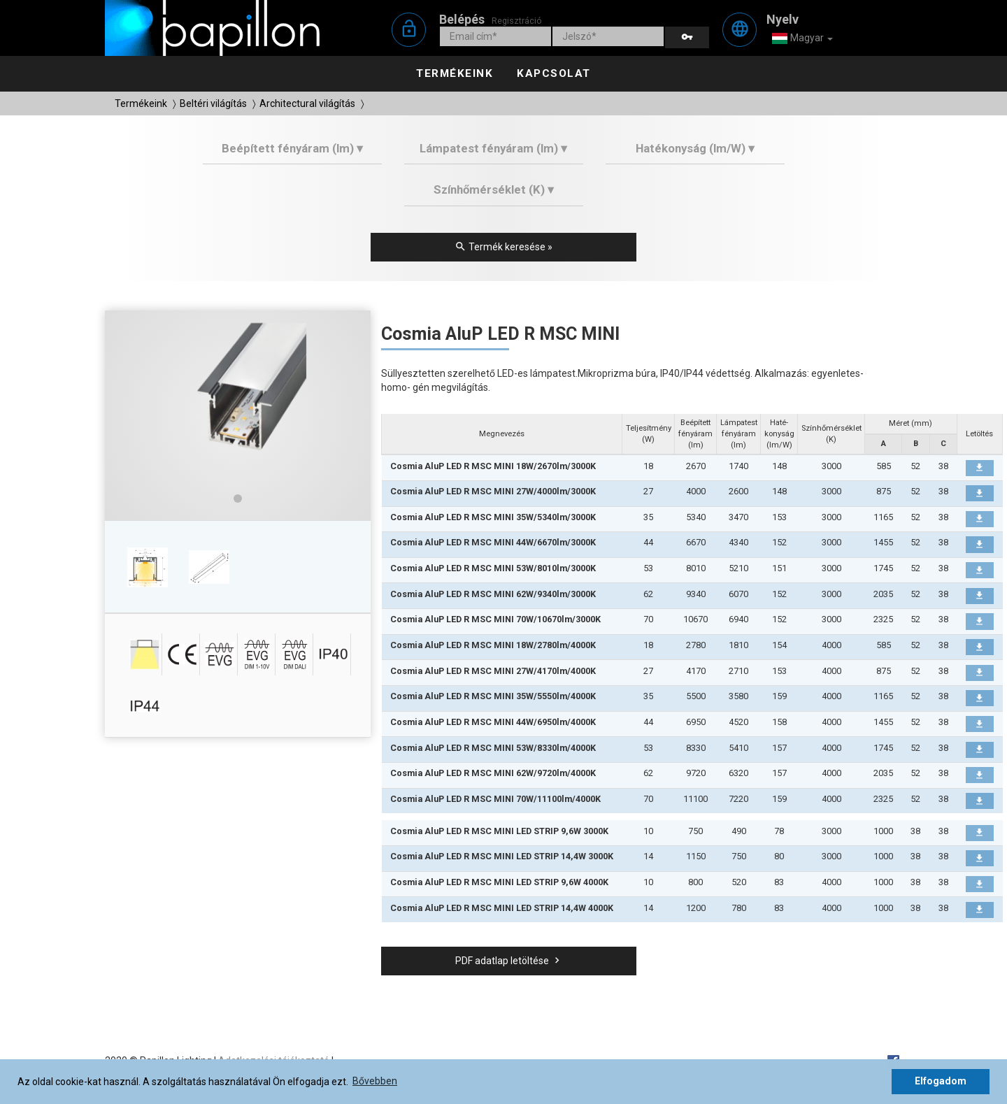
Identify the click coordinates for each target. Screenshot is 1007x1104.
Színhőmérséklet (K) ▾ (494, 189)
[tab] (293, 153)
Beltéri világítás (213, 103)
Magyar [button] (802, 38)
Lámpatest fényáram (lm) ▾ (493, 148)
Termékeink (454, 73)
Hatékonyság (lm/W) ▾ (695, 148)
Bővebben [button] (374, 1081)
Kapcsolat (554, 73)
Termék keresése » (503, 247)
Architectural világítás (307, 103)
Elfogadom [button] (940, 1081)
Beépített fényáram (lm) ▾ (292, 148)
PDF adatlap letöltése (509, 960)
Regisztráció (517, 20)
